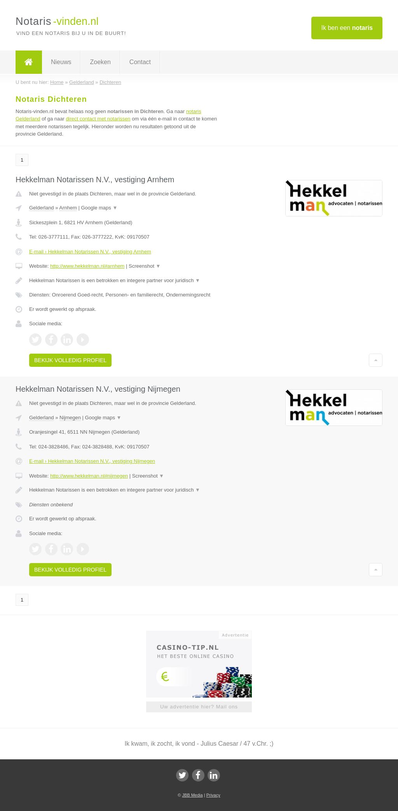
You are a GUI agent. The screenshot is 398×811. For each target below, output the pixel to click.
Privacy (213, 795)
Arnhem (68, 208)
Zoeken (100, 62)
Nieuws (61, 62)
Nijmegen (70, 417)
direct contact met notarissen (98, 119)
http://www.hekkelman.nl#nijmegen (89, 476)
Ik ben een (347, 27)
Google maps (99, 208)
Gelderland (41, 208)
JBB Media (192, 795)
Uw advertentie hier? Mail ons (199, 707)
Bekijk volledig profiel (70, 360)
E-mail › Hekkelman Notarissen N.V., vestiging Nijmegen (92, 461)
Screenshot (145, 266)
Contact (140, 62)
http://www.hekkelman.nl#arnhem (87, 266)
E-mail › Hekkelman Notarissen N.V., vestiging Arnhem (90, 252)
